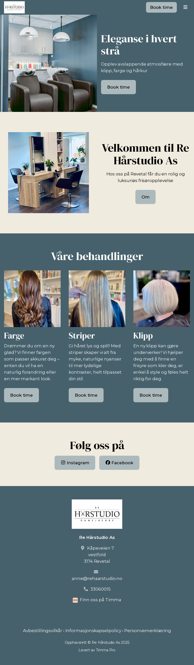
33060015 (100, 589)
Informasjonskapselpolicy (93, 630)
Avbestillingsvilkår (42, 630)
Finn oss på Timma (101, 599)
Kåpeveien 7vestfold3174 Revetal (99, 555)
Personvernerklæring (147, 630)
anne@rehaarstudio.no (97, 578)
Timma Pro (105, 650)
